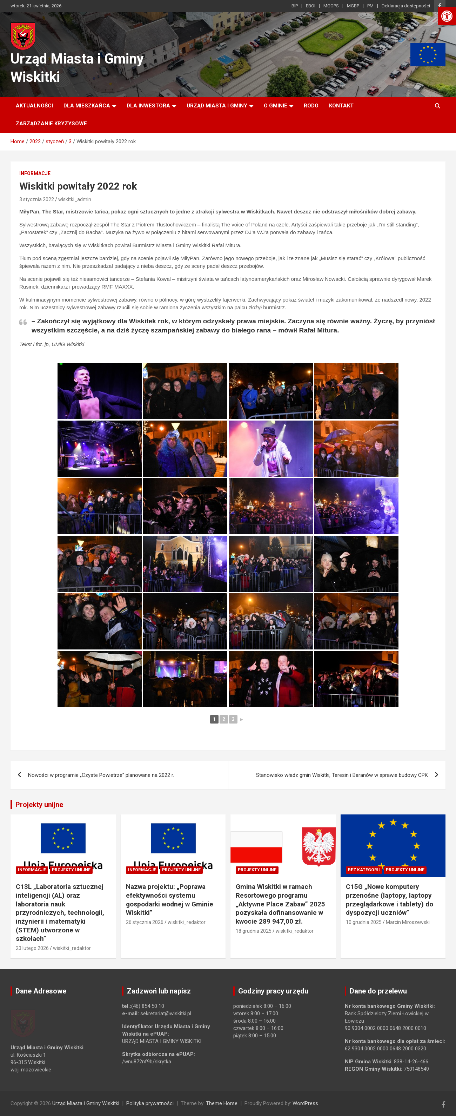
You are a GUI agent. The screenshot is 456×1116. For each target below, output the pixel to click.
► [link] (241, 719)
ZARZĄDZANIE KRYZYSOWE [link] (51, 123)
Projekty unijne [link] (39, 804)
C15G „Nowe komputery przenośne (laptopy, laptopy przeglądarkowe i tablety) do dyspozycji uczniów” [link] (389, 900)
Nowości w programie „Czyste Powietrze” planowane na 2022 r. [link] (101, 775)
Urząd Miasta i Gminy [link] (217, 106)
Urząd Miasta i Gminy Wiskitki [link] (85, 1103)
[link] (447, 16)
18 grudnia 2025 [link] (253, 931)
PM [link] (370, 5)
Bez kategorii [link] (364, 869)
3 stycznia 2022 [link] (36, 199)
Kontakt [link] (341, 106)
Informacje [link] (35, 173)
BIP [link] (294, 5)
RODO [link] (311, 106)
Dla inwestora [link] (148, 106)
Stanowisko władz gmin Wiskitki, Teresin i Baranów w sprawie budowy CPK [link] (342, 775)
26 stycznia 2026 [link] (144, 922)
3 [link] (233, 719)
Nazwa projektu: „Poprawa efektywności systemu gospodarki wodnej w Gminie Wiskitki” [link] (169, 900)
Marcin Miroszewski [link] (408, 922)
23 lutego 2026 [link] (32, 948)
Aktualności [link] (34, 106)
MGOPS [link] (331, 5)
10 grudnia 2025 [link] (364, 922)
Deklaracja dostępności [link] (406, 5)
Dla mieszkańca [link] (86, 106)
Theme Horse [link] (221, 1103)
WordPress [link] (305, 1103)
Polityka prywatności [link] (150, 1103)
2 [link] (223, 719)
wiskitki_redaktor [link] (72, 948)
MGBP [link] (353, 5)
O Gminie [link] (275, 106)
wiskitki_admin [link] (74, 199)
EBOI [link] (310, 5)
